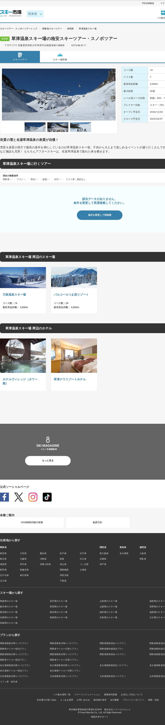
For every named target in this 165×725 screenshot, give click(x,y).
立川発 (3, 581)
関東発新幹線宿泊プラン (112, 649)
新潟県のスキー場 (9, 612)
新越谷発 (24, 569)
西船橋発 (64, 569)
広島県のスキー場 (108, 617)
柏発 (62, 559)
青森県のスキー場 (9, 601)
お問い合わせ (83, 700)
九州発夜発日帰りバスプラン (64, 676)
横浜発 (43, 553)
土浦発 (83, 569)
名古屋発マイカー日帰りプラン (65, 670)
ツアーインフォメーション (87, 694)
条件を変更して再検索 (99, 215)
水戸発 (83, 553)
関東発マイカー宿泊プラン (13, 649)
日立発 (83, 559)
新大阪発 (104, 553)
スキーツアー (20, 56)
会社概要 (114, 700)
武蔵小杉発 (45, 564)
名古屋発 (124, 553)
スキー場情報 (60, 56)
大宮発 (23, 553)
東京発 (3, 559)
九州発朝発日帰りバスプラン (14, 676)
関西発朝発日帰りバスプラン (14, 654)
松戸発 (63, 553)
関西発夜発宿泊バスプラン (113, 654)
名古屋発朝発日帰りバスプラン (15, 665)
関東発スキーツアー (52, 28)
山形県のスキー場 (108, 601)
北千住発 (4, 575)
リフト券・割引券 (9, 681)
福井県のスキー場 (108, 612)
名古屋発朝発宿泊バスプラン (114, 665)
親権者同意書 (110, 694)
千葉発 (63, 581)
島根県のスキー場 (58, 617)
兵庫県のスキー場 (9, 617)
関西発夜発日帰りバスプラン (64, 654)
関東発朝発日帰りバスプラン (14, 643)
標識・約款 (153, 700)
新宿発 (3, 553)
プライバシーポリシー (134, 700)
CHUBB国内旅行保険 (32, 522)
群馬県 (70, 28)
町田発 (3, 569)
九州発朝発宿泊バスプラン (113, 676)
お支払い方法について (132, 694)
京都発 (103, 559)
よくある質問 (66, 700)
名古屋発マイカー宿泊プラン (14, 670)
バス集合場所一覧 (62, 694)
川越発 (23, 559)
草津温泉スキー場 (87, 28)
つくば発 (84, 564)
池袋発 (3, 564)
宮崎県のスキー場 (9, 623)
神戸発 (103, 564)
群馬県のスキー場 (58, 606)
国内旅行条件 (100, 700)
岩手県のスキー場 (58, 601)
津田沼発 (64, 575)
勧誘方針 (97, 522)
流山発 (63, 564)
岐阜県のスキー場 (58, 612)
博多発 (143, 559)
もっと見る (48, 460)
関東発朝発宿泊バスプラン (113, 643)
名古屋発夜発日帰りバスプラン (65, 665)
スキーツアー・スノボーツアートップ (18, 28)
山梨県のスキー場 (108, 606)
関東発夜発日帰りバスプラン (64, 643)
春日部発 (24, 575)
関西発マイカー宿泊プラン (13, 660)
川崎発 (43, 559)
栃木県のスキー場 (9, 606)
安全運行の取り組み (47, 700)
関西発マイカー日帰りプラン (64, 660)
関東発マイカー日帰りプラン (64, 649)
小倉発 (143, 553)
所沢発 (23, 564)
